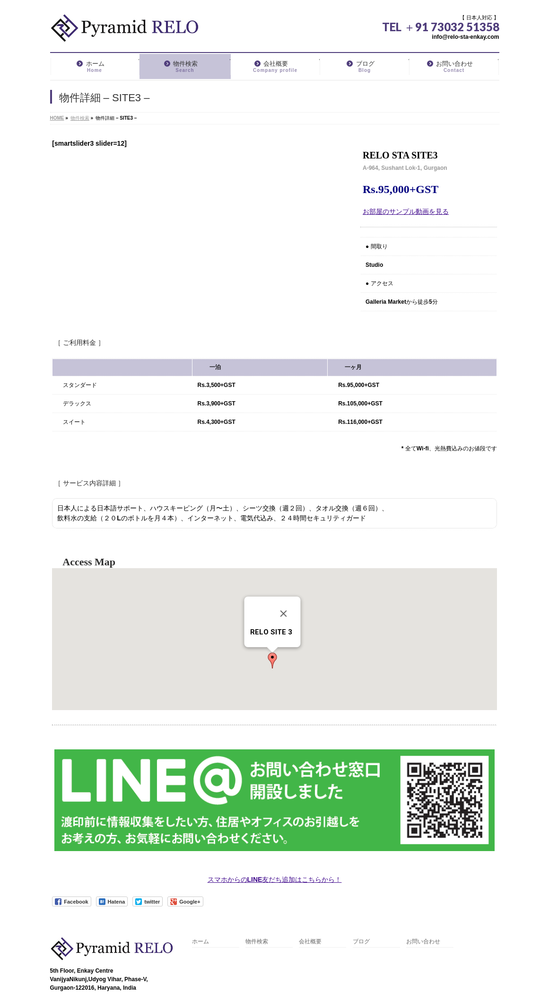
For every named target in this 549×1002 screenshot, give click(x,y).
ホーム (200, 942)
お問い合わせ (423, 942)
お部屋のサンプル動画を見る (406, 211)
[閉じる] (283, 613)
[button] (272, 660)
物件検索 (256, 942)
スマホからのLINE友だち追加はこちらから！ (275, 879)
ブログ (361, 942)
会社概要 (310, 942)
